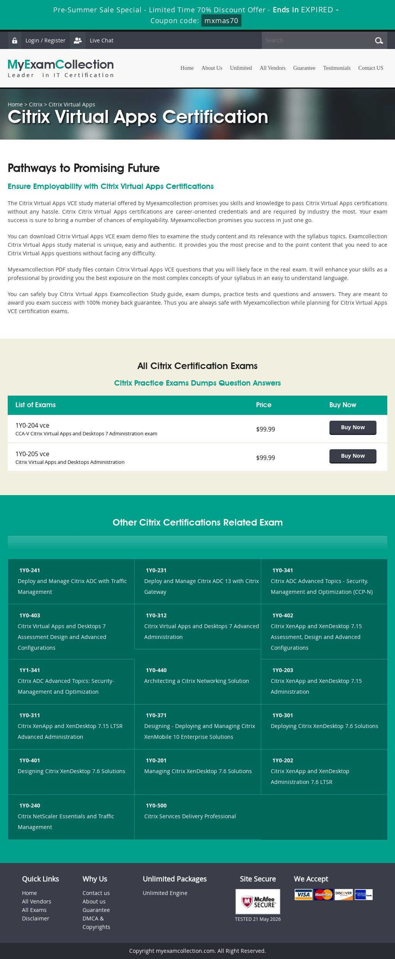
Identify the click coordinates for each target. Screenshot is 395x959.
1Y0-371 (155, 715)
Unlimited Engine (165, 893)
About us (94, 901)
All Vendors (272, 68)
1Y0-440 (155, 670)
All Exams (34, 909)
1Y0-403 (29, 615)
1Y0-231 (155, 570)
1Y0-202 (282, 760)
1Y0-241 (29, 570)
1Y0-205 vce (32, 454)
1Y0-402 (282, 615)
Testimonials (337, 68)
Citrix (35, 104)
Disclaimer (35, 918)
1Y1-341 (29, 670)
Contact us (96, 893)
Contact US (370, 68)
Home (187, 68)
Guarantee (304, 68)
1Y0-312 (155, 615)
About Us (211, 68)
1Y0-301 (282, 715)
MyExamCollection (60, 68)
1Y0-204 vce (32, 425)
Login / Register (37, 40)
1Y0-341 (282, 570)
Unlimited (241, 68)
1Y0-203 (282, 670)
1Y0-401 (29, 760)
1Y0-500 (155, 805)
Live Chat (91, 40)
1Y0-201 (155, 760)
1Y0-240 (29, 805)
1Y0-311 (29, 715)
